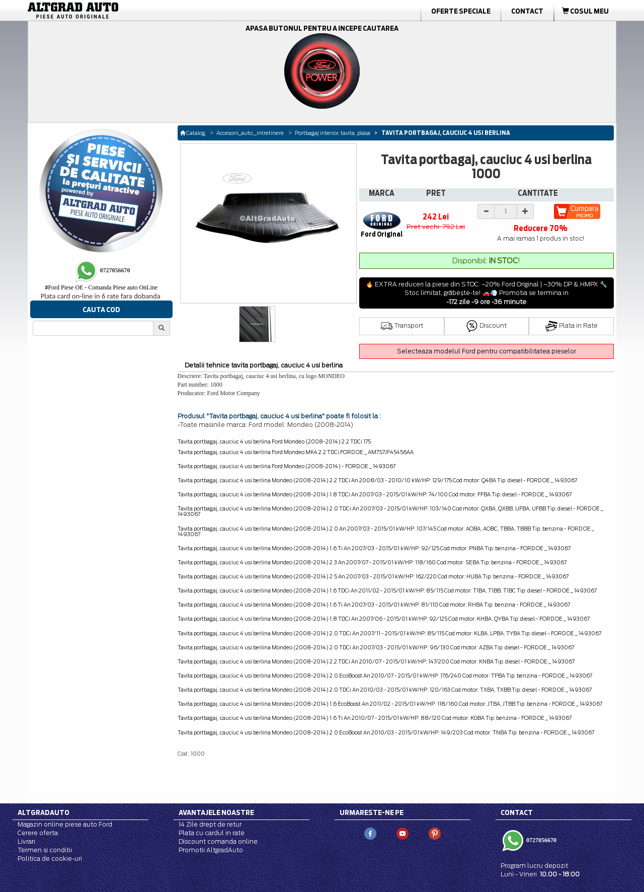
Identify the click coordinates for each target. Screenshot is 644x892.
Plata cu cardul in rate (212, 833)
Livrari (26, 841)
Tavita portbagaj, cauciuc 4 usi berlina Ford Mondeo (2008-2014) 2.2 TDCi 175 (274, 441)
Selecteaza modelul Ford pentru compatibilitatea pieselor (486, 351)
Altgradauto (43, 812)
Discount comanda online (218, 841)
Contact (527, 11)
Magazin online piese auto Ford (65, 824)
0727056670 (540, 839)
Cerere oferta (38, 833)
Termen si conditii (45, 850)
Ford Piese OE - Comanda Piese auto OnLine (101, 287)
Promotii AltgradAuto (211, 850)
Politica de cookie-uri (50, 858)
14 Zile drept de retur (210, 824)
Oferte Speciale (461, 11)
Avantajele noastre (216, 812)
